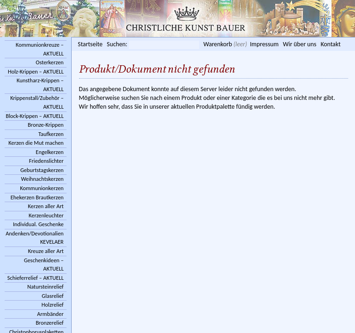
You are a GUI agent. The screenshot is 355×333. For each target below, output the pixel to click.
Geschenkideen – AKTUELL (44, 264)
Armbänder (50, 313)
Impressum (264, 44)
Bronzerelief (49, 322)
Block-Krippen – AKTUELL (34, 115)
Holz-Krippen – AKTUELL (36, 71)
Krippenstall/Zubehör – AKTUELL (36, 102)
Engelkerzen (49, 151)
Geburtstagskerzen (42, 169)
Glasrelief (52, 295)
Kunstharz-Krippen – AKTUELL (40, 84)
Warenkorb (217, 44)
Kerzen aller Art (45, 206)
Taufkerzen (51, 133)
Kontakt (331, 44)
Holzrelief (53, 304)
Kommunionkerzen (41, 188)
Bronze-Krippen (45, 124)
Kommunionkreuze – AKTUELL (40, 49)
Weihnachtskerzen (42, 178)
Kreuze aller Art (45, 250)
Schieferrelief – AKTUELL (35, 277)
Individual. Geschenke (38, 224)
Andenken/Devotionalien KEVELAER (34, 238)
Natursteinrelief (45, 286)
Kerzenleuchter (46, 215)
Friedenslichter (46, 160)
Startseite (90, 44)
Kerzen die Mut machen (35, 142)
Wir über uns (299, 44)
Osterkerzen (49, 62)
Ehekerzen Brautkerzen (37, 197)
